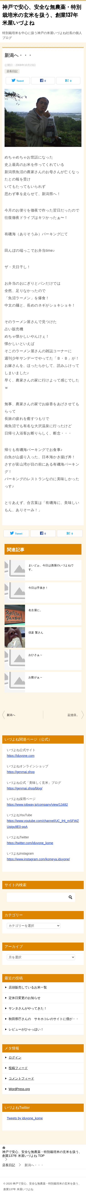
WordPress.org (19, 1089)
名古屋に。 (35, 610)
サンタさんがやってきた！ (28, 1008)
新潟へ (11, 715)
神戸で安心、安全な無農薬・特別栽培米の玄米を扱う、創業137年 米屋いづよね (41, 14)
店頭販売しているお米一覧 (28, 987)
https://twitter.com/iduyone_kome (30, 843)
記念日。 (73, 715)
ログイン (15, 1057)
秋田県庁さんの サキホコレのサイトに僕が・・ (44, 1019)
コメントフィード (21, 1078)
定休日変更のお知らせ (24, 998)
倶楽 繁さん (35, 632)
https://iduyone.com (20, 756)
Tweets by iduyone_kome (25, 1118)
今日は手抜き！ (38, 587)
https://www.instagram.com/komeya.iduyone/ (38, 859)
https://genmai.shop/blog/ (24, 788)
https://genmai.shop (21, 772)
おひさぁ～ (35, 655)
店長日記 (12, 71)
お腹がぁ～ (35, 677)
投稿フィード (18, 1068)
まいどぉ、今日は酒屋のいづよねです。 (50, 567)
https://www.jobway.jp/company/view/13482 (37, 804)
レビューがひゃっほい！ (26, 1029)
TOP (42, 1154)
